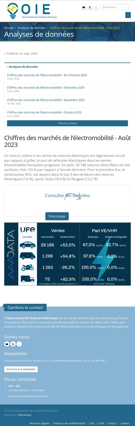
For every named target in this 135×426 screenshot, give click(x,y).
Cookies (124, 423)
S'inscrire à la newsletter (21, 369)
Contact (112, 423)
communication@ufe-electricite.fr (28, 396)
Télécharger (57, 216)
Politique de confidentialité (69, 423)
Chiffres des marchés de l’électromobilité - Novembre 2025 (46, 100)
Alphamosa (24, 415)
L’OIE (91, 423)
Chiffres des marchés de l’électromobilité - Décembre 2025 (46, 87)
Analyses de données (32, 28)
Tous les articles (67, 123)
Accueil (9, 28)
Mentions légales (40, 423)
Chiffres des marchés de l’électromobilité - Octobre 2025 (44, 112)
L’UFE (101, 423)
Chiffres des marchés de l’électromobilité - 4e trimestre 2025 (47, 75)
